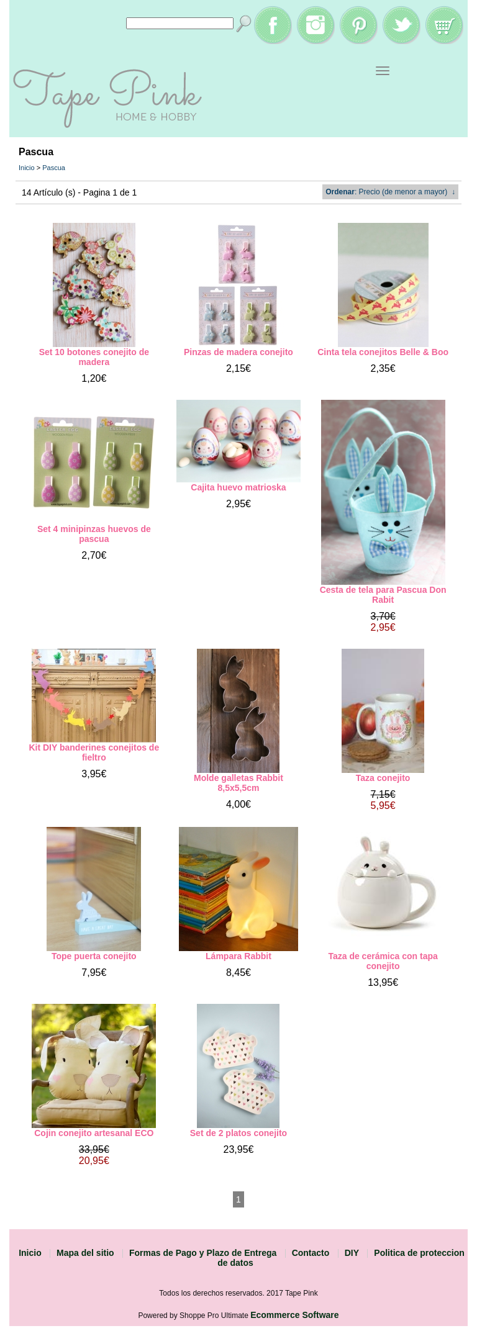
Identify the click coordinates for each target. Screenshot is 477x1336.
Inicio (27, 167)
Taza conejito (383, 778)
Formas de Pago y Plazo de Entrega (202, 1253)
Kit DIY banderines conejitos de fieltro (94, 752)
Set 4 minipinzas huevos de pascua (94, 534)
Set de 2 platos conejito (238, 1133)
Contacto (311, 1253)
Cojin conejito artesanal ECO (93, 1133)
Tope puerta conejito (94, 956)
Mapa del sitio (85, 1253)
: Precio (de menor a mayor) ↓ (390, 191)
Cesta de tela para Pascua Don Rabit (383, 595)
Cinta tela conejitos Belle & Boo (382, 352)
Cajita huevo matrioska (238, 487)
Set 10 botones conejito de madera (94, 357)
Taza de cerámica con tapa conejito (382, 961)
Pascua (53, 167)
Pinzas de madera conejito (238, 352)
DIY (352, 1253)
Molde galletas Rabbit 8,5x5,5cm (238, 783)
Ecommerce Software (294, 1315)
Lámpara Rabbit (238, 956)
